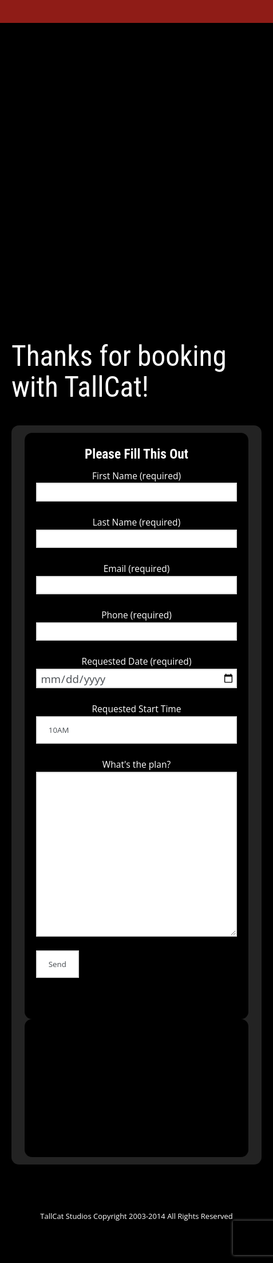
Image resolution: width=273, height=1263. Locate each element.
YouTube (120, 317)
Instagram (203, 317)
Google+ (99, 317)
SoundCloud (140, 317)
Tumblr (182, 317)
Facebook (78, 317)
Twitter (58, 317)
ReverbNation (161, 317)
